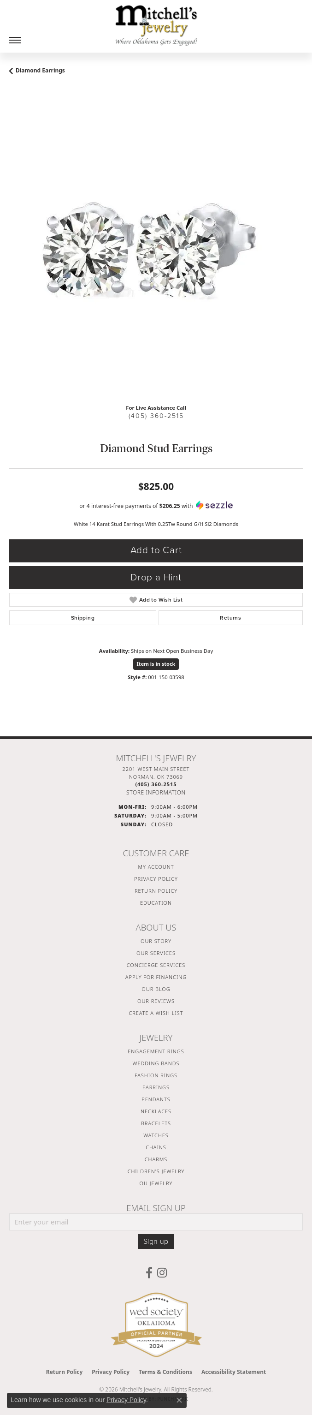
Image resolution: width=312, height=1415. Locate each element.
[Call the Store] (156, 784)
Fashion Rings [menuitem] (156, 1075)
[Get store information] (156, 792)
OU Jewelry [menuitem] (156, 1183)
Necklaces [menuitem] (156, 1111)
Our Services (156, 952)
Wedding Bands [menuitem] (156, 1063)
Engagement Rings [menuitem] (156, 1051)
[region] (156, 250)
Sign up (156, 1241)
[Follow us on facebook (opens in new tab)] (149, 1272)
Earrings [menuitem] (156, 1087)
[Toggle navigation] (15, 40)
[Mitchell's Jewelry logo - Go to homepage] (156, 25)
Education (156, 902)
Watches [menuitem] (156, 1135)
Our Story (156, 940)
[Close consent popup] (179, 1400)
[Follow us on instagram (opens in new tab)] (162, 1272)
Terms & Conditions (165, 1372)
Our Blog (155, 988)
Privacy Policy (156, 878)
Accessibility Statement (233, 1372)
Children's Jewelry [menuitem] (156, 1171)
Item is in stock (156, 663)
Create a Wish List (156, 1012)
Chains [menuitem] (156, 1147)
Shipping (82, 618)
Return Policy (156, 890)
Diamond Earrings (40, 70)
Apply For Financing (156, 976)
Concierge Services (156, 964)
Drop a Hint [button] (156, 577)
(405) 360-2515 (156, 416)
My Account (156, 866)
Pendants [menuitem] (155, 1099)
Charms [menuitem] (156, 1159)
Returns (230, 618)
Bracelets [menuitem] (156, 1123)
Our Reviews (156, 1000)
